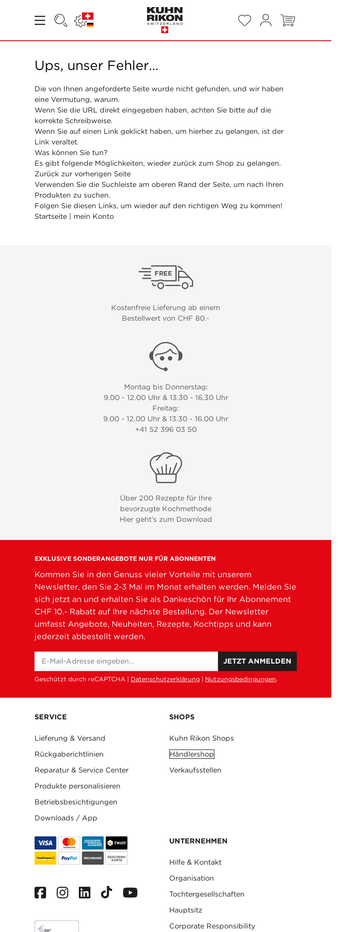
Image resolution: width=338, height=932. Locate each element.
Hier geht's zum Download (166, 519)
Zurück (47, 174)
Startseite (51, 216)
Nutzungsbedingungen (240, 679)
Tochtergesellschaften (207, 894)
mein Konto (94, 216)
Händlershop (192, 754)
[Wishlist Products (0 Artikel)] (244, 20)
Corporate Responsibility (212, 926)
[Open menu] (41, 20)
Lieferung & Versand (70, 738)
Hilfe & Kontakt (195, 862)
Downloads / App (66, 818)
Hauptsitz (185, 910)
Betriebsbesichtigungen (76, 802)
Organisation (191, 878)
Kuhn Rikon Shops (201, 738)
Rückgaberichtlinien (69, 754)
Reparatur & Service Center (81, 770)
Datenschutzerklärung (165, 679)
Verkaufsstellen (195, 770)
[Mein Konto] (265, 20)
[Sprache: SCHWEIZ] (83, 20)
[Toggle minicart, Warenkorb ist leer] (288, 20)
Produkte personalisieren (77, 786)
